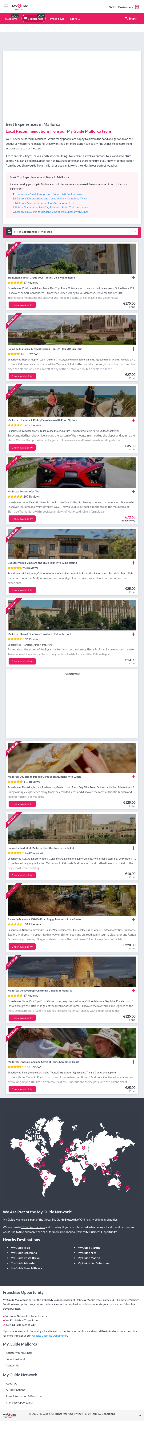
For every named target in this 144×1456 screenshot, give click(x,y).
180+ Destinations (33, 1227)
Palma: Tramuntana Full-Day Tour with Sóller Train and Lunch (51, 207)
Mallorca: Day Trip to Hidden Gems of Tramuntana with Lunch (52, 211)
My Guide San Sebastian (93, 1263)
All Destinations (15, 1389)
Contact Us (12, 1365)
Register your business (19, 1352)
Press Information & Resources (24, 1396)
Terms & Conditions (103, 1413)
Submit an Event (15, 1359)
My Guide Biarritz (89, 1247)
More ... (75, 18)
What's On (57, 18)
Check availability (22, 304)
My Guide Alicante (23, 1263)
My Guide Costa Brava (25, 1258)
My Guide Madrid (89, 1258)
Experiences (33, 18)
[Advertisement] (72, 706)
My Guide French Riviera (26, 1268)
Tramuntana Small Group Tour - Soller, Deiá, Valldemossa (48, 194)
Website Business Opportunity (97, 1232)
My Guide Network (64, 1219)
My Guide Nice (87, 1252)
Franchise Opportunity (19, 1402)
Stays (11, 18)
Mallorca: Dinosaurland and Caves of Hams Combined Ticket (51, 198)
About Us (11, 1383)
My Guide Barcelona (24, 1252)
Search (130, 18)
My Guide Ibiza (20, 1247)
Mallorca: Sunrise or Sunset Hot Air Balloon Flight (44, 203)
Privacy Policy (82, 1413)
